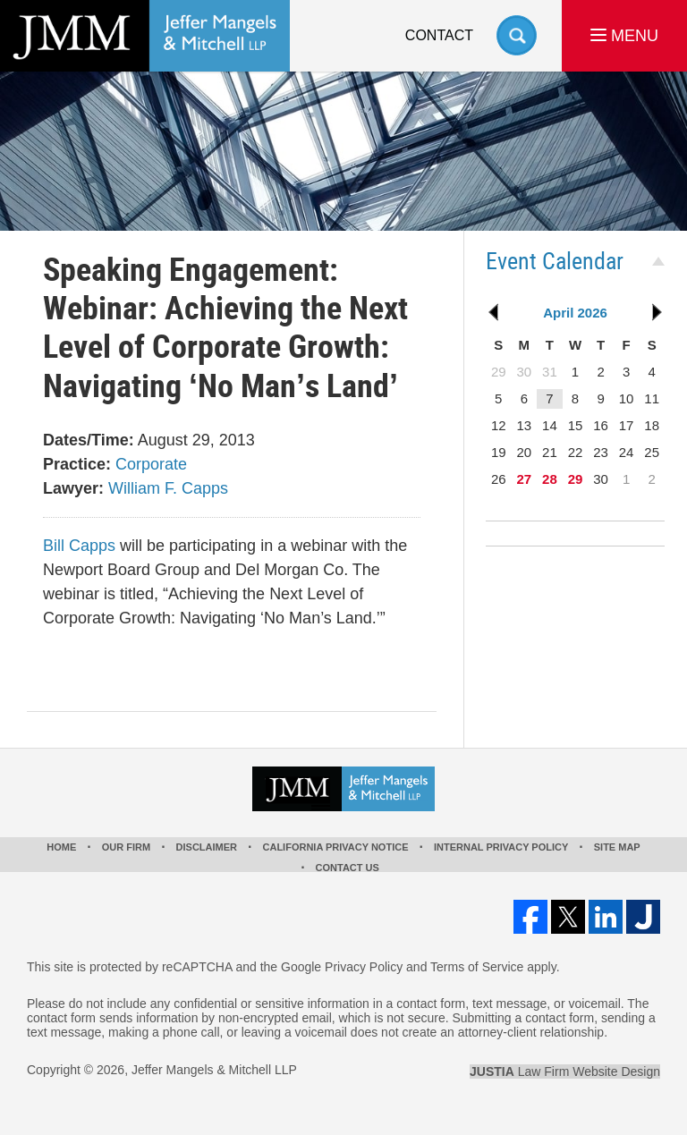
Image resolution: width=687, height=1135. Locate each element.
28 (549, 479)
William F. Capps (168, 488)
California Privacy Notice (336, 847)
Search (516, 35)
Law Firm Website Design (565, 1071)
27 (524, 479)
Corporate (151, 464)
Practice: (77, 464)
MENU (624, 36)
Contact (439, 35)
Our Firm (126, 847)
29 (575, 479)
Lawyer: (73, 488)
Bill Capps (79, 546)
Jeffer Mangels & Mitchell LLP (214, 1070)
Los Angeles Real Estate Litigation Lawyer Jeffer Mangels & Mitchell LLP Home (145, 36)
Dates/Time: (88, 440)
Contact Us (347, 867)
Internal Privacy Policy (501, 847)
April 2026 (575, 312)
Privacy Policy (364, 967)
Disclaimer (206, 847)
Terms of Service (476, 967)
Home (61, 847)
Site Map (617, 847)
